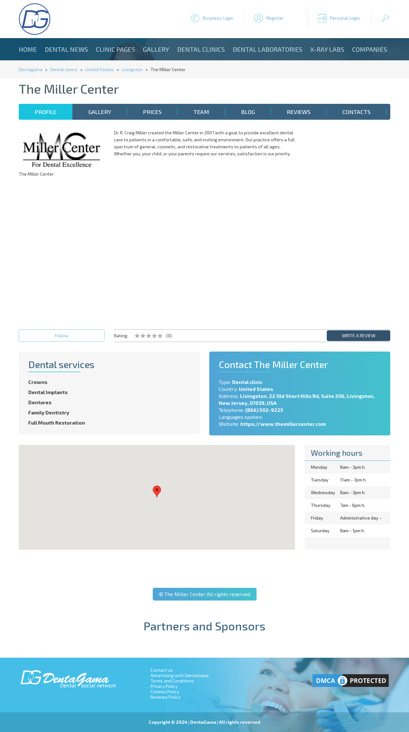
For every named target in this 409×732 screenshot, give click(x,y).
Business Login (218, 18)
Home (28, 49)
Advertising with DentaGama (180, 675)
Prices (152, 111)
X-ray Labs (327, 49)
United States (99, 69)
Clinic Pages (115, 49)
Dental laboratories (267, 49)
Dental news (66, 49)
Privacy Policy (164, 686)
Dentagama (30, 69)
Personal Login (345, 18)
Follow (62, 335)
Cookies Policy (165, 691)
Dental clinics (201, 49)
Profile (46, 111)
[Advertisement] (347, 224)
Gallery (156, 49)
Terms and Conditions (172, 680)
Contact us (162, 670)
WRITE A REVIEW (358, 335)
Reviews (299, 111)
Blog (248, 111)
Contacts (356, 111)
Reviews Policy (165, 697)
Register (275, 18)
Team (201, 111)
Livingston (132, 69)
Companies (369, 49)
